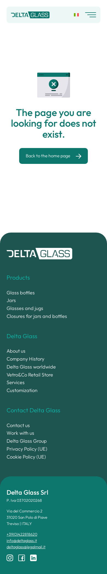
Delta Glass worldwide (31, 367)
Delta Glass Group (27, 441)
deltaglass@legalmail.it (26, 546)
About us (16, 351)
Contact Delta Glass (33, 410)
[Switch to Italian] (76, 14)
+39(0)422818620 (22, 534)
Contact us (18, 425)
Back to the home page (48, 155)
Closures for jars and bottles (37, 316)
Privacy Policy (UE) (27, 449)
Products (18, 277)
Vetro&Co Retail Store (30, 375)
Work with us (20, 433)
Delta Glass (22, 336)
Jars (11, 300)
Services (16, 382)
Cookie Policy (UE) (26, 457)
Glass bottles (21, 292)
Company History (25, 359)
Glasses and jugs (25, 308)
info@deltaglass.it (22, 540)
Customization (22, 390)
